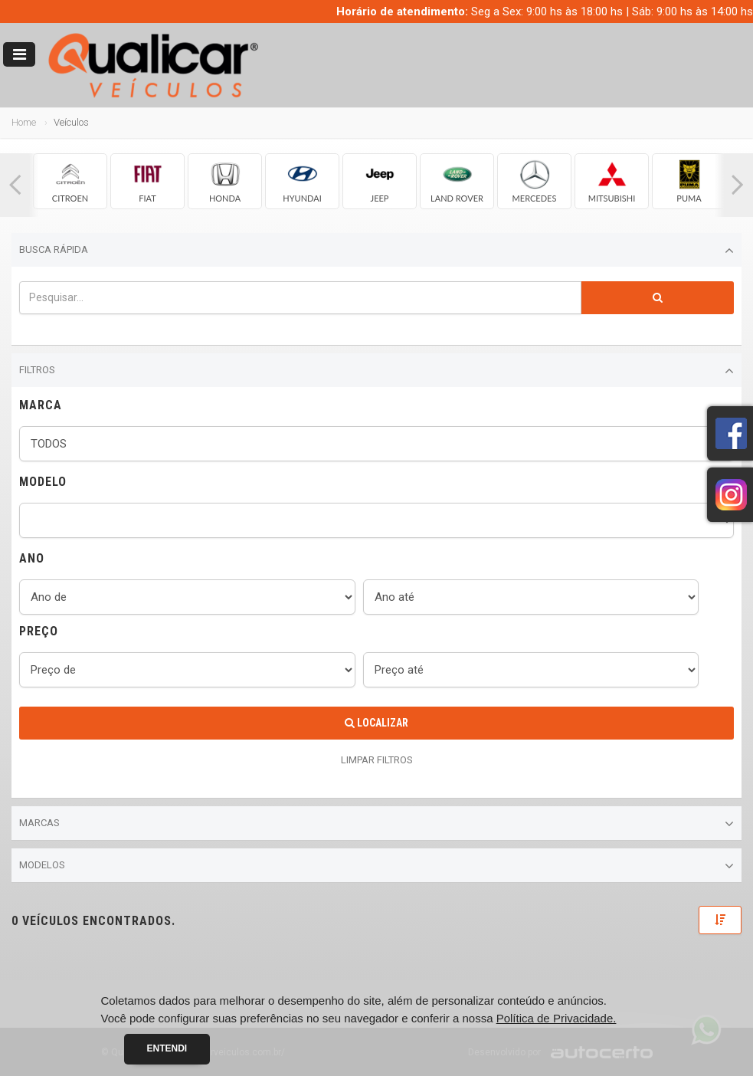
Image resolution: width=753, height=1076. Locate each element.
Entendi (167, 1048)
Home (23, 122)
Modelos (376, 866)
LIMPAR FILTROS (377, 760)
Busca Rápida (376, 251)
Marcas (376, 824)
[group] (70, 181)
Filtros (376, 371)
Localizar (376, 723)
